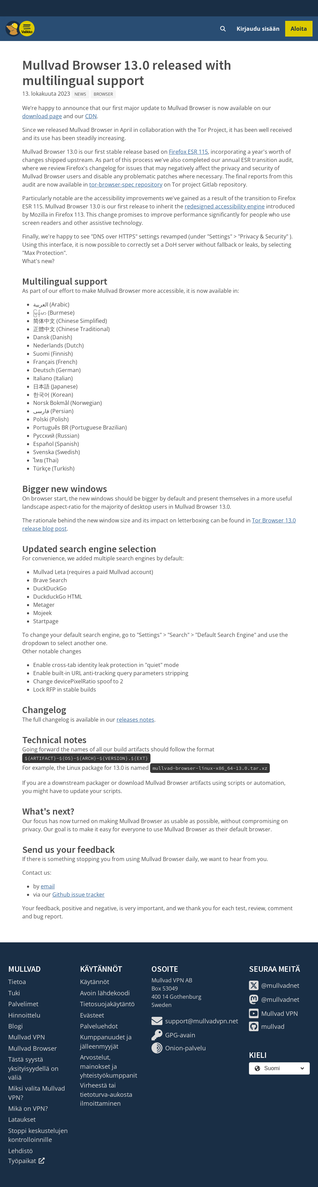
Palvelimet (23, 1004)
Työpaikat (26, 1161)
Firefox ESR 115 (188, 151)
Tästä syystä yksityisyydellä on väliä (33, 1068)
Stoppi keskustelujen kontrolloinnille (38, 1135)
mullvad (266, 1026)
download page (42, 116)
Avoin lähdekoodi (105, 993)
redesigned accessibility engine (225, 206)
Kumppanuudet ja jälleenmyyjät (106, 1041)
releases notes (135, 719)
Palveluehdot (99, 1026)
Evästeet (92, 1015)
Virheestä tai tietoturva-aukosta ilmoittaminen (106, 1094)
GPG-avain (173, 1034)
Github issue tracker (78, 894)
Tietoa (17, 982)
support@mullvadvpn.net (194, 1020)
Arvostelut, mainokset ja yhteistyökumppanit (108, 1066)
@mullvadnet (274, 985)
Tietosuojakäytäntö (107, 1004)
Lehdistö (20, 1151)
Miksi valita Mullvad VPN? (36, 1092)
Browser (103, 94)
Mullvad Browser (32, 1048)
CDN (91, 116)
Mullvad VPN (26, 1037)
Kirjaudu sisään (258, 28)
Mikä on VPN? (28, 1108)
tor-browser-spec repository (125, 184)
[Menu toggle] (27, 29)
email (48, 886)
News (80, 94)
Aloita (299, 28)
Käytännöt (94, 982)
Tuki (14, 993)
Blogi (15, 1026)
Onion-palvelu (178, 1047)
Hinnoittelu (24, 1015)
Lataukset (22, 1119)
